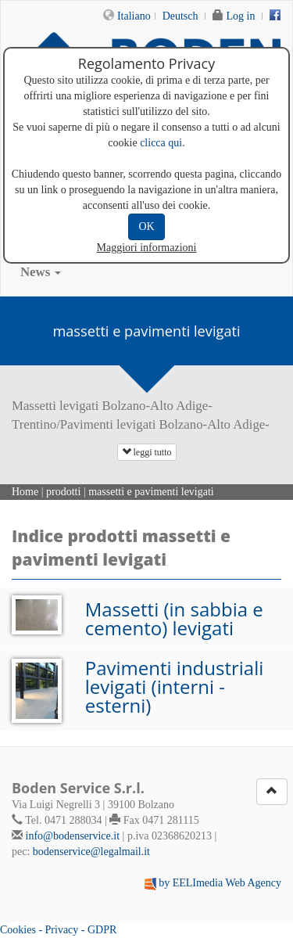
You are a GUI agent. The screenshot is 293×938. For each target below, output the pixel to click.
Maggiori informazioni (147, 247)
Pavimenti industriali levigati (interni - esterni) (174, 687)
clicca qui (161, 143)
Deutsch (180, 16)
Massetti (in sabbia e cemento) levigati (174, 618)
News (40, 271)
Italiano (134, 16)
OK (146, 226)
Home (25, 492)
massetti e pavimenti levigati (151, 492)
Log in (241, 16)
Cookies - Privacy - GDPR (58, 930)
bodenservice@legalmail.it (91, 851)
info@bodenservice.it (73, 836)
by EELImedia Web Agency (220, 883)
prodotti (63, 492)
